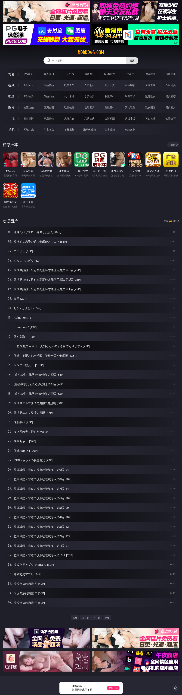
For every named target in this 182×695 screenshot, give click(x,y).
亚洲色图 (49, 107)
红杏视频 (110, 129)
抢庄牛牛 (171, 74)
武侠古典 (89, 118)
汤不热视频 (89, 129)
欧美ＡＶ (69, 85)
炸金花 (130, 74)
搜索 (132, 60)
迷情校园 (110, 118)
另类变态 (171, 96)
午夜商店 (49, 129)
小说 (11, 118)
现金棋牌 (150, 74)
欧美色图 (69, 107)
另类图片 (171, 107)
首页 (75, 617)
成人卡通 (69, 96)
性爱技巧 (171, 118)
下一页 (96, 617)
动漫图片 (89, 107)
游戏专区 (89, 74)
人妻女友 (69, 118)
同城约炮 (29, 129)
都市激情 (29, 118)
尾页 (107, 617)
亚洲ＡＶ (29, 85)
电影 (11, 96)
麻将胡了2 (110, 74)
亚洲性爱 (29, 96)
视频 (11, 85)
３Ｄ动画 (89, 85)
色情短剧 (130, 129)
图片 (11, 107)
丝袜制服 (130, 85)
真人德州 (49, 74)
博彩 (11, 74)
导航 (11, 129)
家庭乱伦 (49, 118)
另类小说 (130, 118)
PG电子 (28, 74)
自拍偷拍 (49, 85)
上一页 (85, 617)
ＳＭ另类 (171, 85)
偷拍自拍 (49, 96)
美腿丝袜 (110, 107)
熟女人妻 (110, 85)
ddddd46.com (91, 52)
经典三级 (130, 96)
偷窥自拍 (29, 107)
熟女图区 (150, 107)
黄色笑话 (150, 118)
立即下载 (113, 687)
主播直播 (150, 85)
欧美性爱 (89, 96)
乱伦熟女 (150, 96)
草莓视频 (69, 129)
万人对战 (69, 74)
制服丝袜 (110, 96)
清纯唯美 (130, 107)
